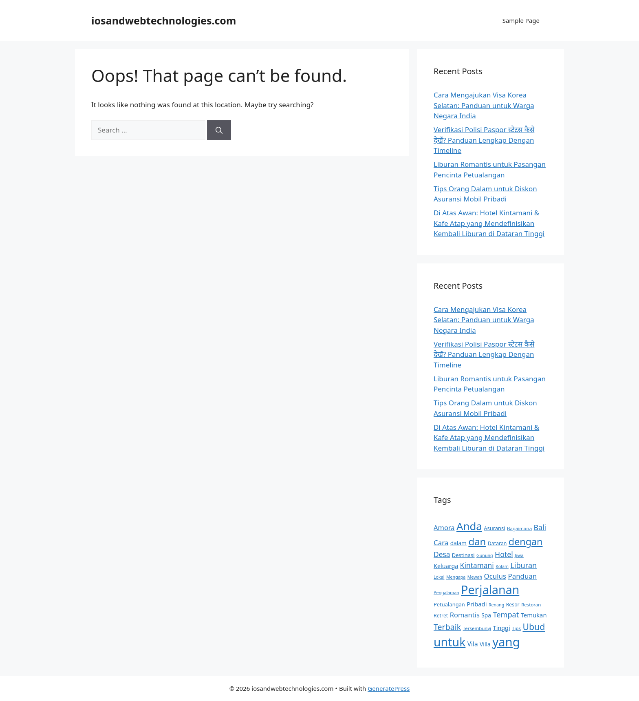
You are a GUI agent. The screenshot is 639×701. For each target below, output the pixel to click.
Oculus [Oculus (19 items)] (495, 576)
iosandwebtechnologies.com (163, 20)
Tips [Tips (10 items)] (516, 628)
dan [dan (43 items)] (477, 541)
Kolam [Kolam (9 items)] (502, 566)
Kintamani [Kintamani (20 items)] (477, 565)
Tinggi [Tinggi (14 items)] (501, 628)
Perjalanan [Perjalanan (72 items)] (490, 589)
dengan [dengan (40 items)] (526, 541)
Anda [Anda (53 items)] (469, 526)
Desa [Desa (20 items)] (442, 554)
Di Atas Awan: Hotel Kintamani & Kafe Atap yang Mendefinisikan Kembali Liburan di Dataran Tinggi (489, 223)
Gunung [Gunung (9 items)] (484, 555)
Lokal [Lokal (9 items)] (439, 577)
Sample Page (521, 20)
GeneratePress (389, 688)
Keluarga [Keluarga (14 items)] (446, 566)
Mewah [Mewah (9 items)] (474, 577)
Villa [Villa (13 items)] (485, 644)
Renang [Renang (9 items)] (496, 605)
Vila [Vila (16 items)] (472, 644)
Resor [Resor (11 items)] (513, 604)
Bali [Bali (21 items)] (540, 527)
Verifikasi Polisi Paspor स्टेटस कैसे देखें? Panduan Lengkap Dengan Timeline (484, 140)
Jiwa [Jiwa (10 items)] (519, 555)
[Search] (219, 130)
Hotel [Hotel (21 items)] (504, 554)
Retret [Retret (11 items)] (441, 615)
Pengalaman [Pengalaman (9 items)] (446, 592)
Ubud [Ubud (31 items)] (533, 626)
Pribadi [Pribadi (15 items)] (477, 604)
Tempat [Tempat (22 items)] (506, 614)
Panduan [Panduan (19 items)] (522, 576)
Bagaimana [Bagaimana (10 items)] (519, 528)
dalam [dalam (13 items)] (458, 543)
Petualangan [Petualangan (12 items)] (449, 604)
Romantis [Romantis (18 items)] (465, 614)
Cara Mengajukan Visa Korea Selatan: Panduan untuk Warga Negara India (484, 105)
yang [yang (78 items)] (506, 642)
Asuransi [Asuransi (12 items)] (494, 528)
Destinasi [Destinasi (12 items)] (463, 555)
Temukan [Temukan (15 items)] (534, 615)
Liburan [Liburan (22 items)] (523, 565)
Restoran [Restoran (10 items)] (531, 604)
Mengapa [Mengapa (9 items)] (455, 577)
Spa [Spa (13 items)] (486, 615)
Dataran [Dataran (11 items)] (497, 543)
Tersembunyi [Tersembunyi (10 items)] (477, 628)
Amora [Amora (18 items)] (444, 527)
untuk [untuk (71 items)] (449, 642)
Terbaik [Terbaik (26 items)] (447, 626)
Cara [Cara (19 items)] (441, 542)
